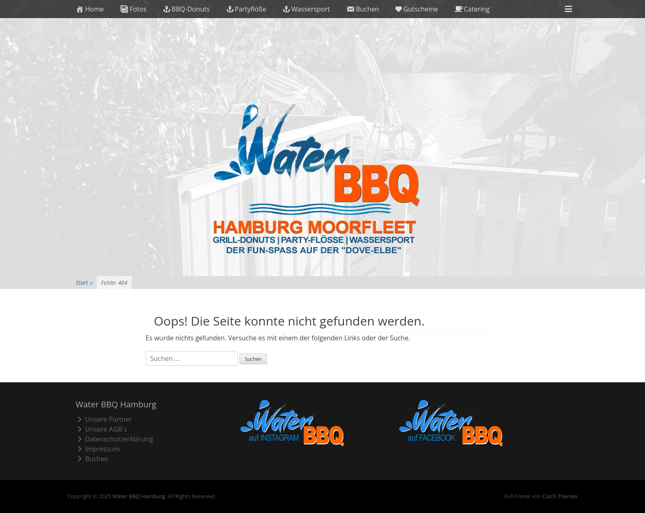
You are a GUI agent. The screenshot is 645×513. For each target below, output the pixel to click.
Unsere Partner (104, 419)
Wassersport (306, 9)
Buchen (362, 9)
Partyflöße (246, 9)
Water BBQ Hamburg (138, 496)
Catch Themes (560, 496)
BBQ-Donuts (186, 9)
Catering (472, 9)
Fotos (133, 9)
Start (84, 282)
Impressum (98, 448)
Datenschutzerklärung (114, 439)
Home (90, 9)
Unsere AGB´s (101, 429)
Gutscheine (416, 9)
